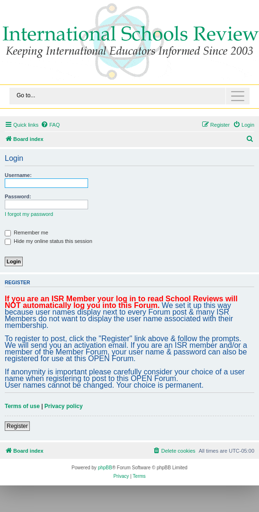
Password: (18, 196)
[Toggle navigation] (129, 96)
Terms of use (22, 406)
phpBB (105, 467)
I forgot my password (29, 214)
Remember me (26, 232)
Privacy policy (64, 406)
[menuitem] (50, 124)
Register (17, 426)
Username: (18, 175)
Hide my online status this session (48, 241)
